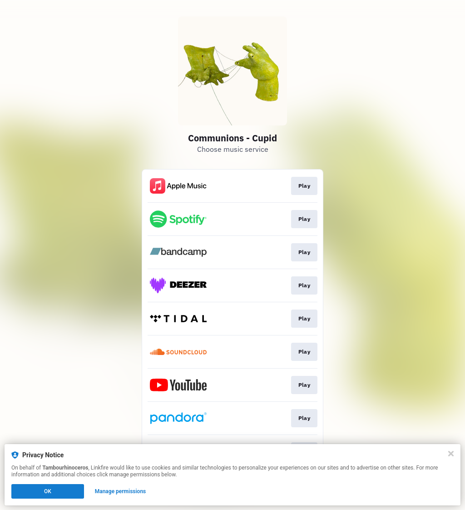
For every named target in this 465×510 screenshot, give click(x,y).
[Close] (451, 453)
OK (47, 491)
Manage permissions (120, 491)
